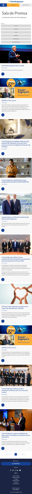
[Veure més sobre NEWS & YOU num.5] (16, 344)
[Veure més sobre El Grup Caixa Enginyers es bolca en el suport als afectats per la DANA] (16, 304)
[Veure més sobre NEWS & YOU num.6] (16, 98)
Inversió (16, 32)
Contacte (16, 461)
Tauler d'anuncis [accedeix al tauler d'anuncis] (16, 475)
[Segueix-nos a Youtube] (20, 470)
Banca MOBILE (16, 489)
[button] (13, 5)
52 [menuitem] (23, 455)
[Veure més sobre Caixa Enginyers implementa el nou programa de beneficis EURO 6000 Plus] (16, 175)
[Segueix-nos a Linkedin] (17, 470)
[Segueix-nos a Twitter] (15, 470)
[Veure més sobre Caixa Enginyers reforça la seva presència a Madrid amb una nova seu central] (16, 386)
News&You (16, 35)
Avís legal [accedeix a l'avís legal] (16, 479)
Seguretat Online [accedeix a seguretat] (16, 480)
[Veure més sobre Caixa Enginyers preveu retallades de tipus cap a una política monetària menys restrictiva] (16, 430)
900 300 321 (16, 463)
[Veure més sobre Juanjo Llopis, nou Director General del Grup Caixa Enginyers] (16, 213)
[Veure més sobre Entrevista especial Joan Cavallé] (16, 61)
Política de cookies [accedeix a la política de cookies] (16, 477)
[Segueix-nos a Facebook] (11, 470)
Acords (16, 25)
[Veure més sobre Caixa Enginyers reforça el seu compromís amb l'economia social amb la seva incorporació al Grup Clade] (16, 258)
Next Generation (16, 38)
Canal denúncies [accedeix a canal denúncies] (16, 483)
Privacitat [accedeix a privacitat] (16, 482)
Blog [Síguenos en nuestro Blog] (16, 473)
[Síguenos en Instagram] (13, 470)
